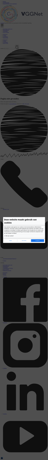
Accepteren (37, 240)
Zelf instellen (24, 240)
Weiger (10, 240)
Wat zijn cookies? (10, 236)
